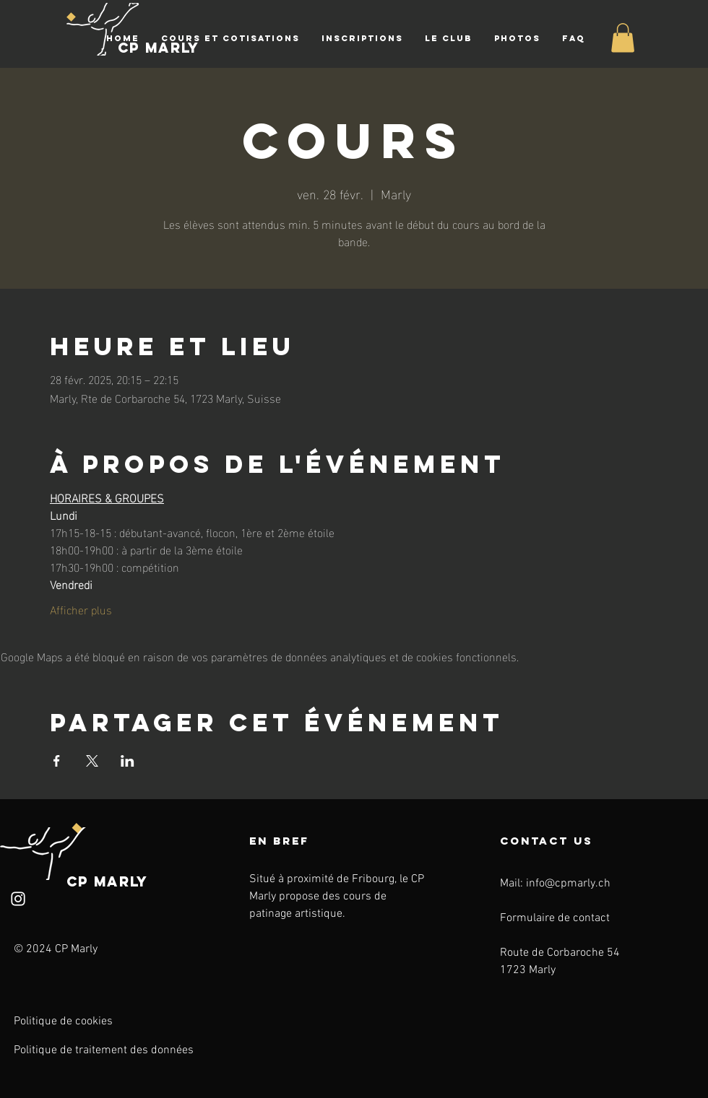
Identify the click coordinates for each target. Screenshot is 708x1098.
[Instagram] (18, 898)
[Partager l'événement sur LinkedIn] (127, 761)
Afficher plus (81, 609)
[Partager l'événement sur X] (92, 761)
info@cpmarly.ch (568, 883)
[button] (230, 38)
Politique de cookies (63, 1021)
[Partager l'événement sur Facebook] (57, 761)
